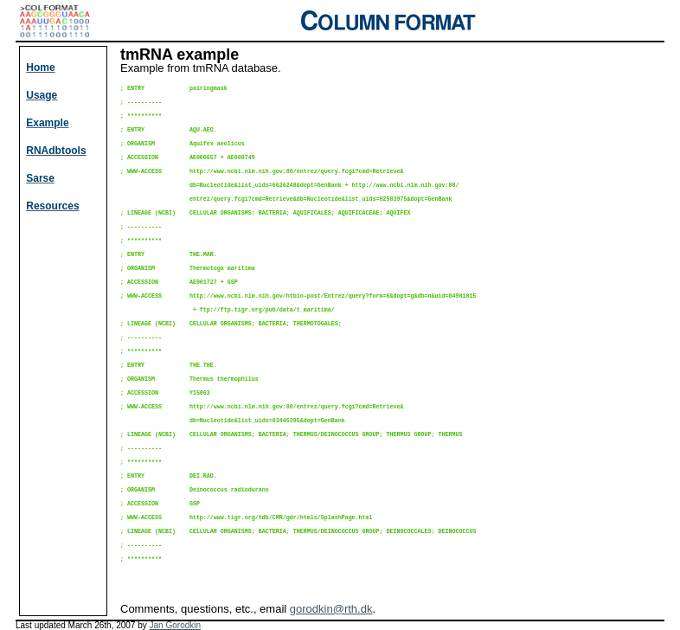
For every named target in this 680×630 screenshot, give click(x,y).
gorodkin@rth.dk (331, 608)
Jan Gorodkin (175, 625)
